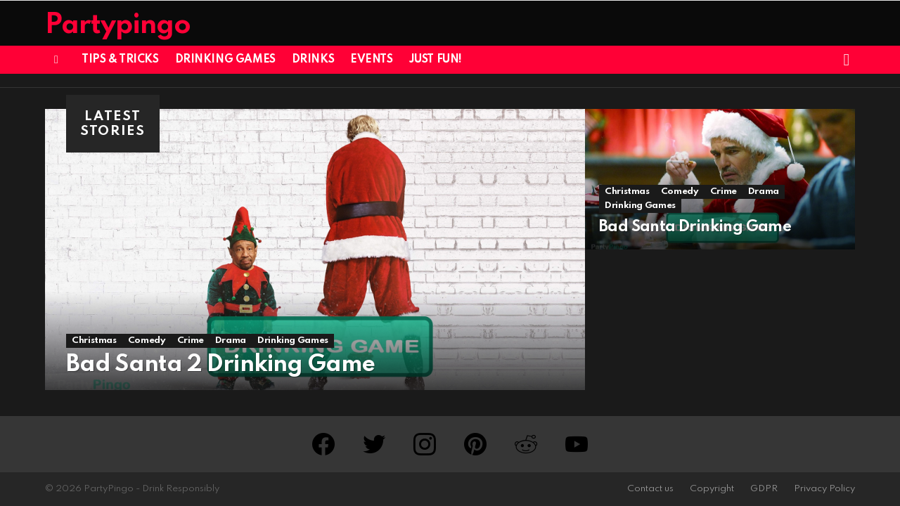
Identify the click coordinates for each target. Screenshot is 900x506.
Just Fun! (435, 59)
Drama (230, 340)
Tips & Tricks (120, 59)
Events (371, 59)
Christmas (94, 340)
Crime (190, 340)
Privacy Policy (824, 488)
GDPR (764, 488)
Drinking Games (225, 59)
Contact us (650, 488)
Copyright (712, 488)
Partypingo (118, 25)
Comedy (147, 340)
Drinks (313, 59)
